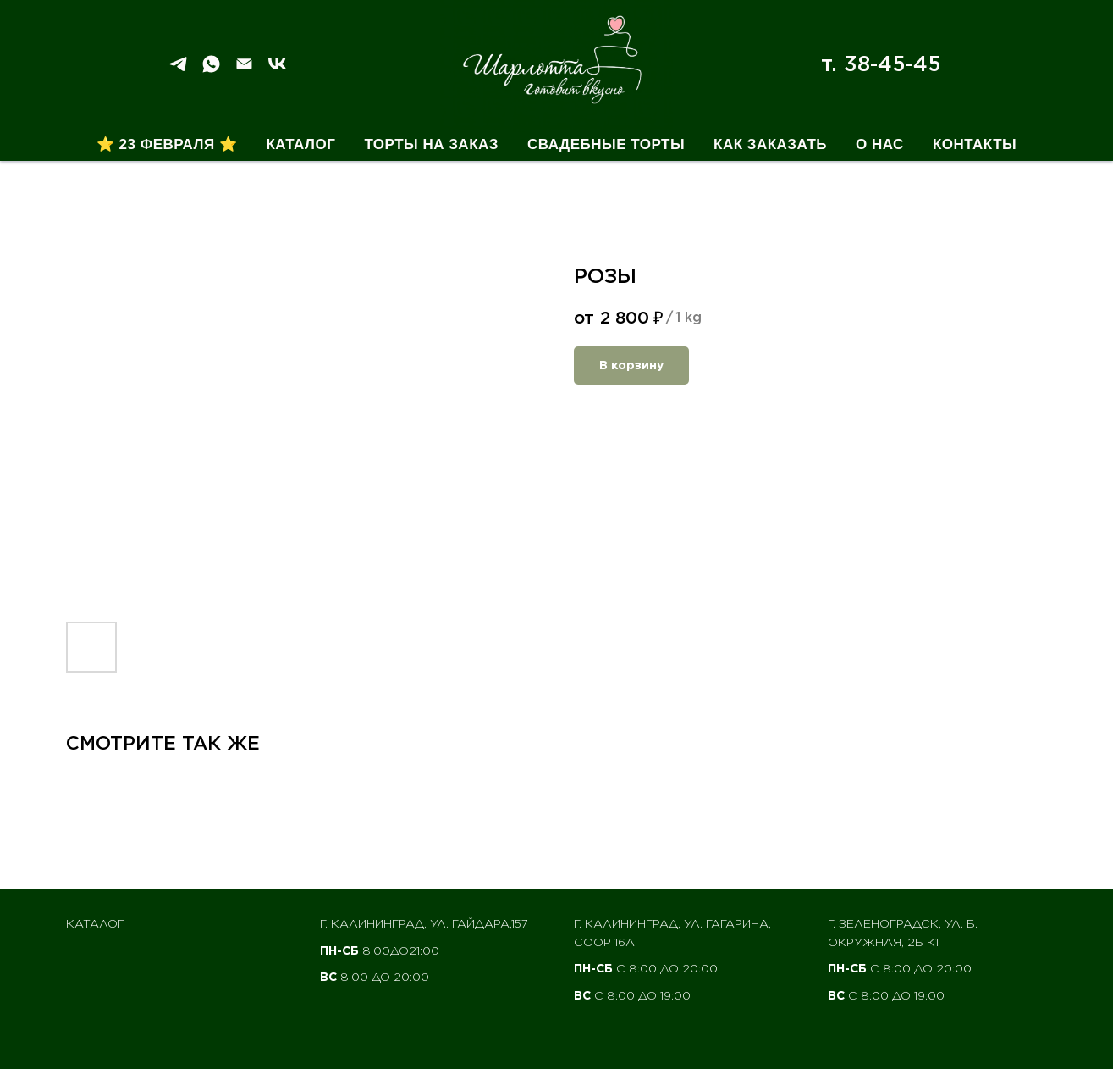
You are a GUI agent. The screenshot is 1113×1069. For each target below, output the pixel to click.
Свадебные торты (606, 144)
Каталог (300, 144)
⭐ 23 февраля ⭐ (167, 144)
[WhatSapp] (211, 70)
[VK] (277, 70)
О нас (880, 144)
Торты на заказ (431, 144)
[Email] (244, 70)
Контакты (975, 144)
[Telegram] (178, 70)
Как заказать (770, 144)
